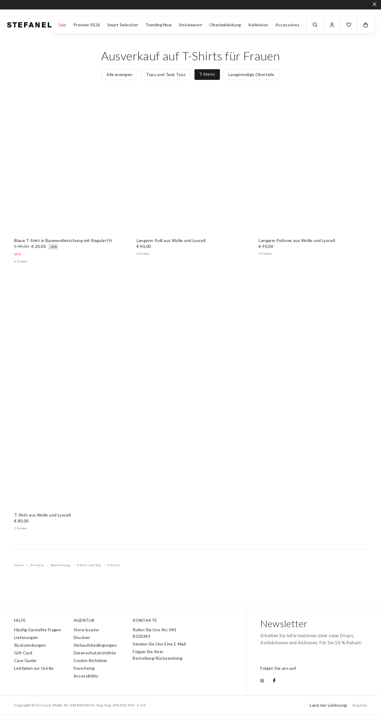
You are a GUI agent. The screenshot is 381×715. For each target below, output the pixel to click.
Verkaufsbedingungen (95, 645)
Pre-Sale (37, 565)
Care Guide (25, 660)
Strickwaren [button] (190, 24)
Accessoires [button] (287, 24)
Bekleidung (61, 565)
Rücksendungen (30, 645)
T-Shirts (207, 74)
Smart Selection (122, 24)
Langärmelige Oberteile (251, 74)
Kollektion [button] (258, 24)
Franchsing (84, 668)
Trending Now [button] (158, 24)
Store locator (86, 629)
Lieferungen (26, 637)
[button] (349, 25)
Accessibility (86, 675)
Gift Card (23, 652)
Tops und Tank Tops (166, 74)
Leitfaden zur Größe (34, 668)
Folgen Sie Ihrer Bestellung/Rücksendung (157, 655)
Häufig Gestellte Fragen (37, 629)
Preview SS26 (86, 24)
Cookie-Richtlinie (90, 660)
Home (19, 565)
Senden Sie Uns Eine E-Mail (159, 643)
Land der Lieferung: (338, 705)
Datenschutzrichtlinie (95, 652)
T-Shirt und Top (89, 565)
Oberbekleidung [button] (225, 24)
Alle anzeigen (119, 74)
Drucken (82, 637)
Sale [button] (62, 24)
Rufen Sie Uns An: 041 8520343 (154, 633)
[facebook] (274, 681)
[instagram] (262, 681)
